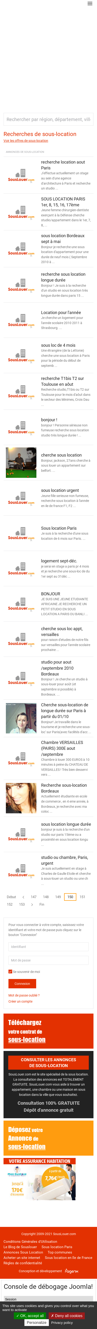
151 (82, 897)
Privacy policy (62, 1323)
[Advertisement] (48, 57)
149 (58, 897)
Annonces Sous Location (23, 1252)
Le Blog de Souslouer (20, 1247)
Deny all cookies (66, 1316)
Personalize (37, 1323)
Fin (41, 904)
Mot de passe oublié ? (24, 995)
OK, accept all (30, 1316)
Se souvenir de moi (24, 972)
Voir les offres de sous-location (26, 141)
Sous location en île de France (68, 1258)
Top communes (60, 1252)
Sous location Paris (57, 1247)
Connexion (22, 984)
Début (11, 897)
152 (9, 904)
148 (46, 897)
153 (22, 904)
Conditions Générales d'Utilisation (30, 1242)
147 (33, 897)
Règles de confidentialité (23, 1263)
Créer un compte (20, 1001)
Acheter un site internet (22, 1258)
